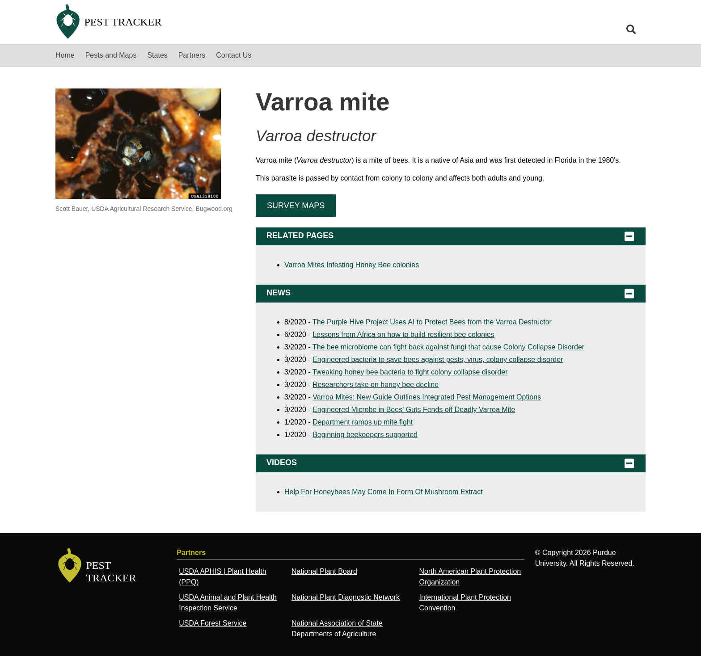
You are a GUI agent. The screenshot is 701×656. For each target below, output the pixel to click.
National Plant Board (324, 571)
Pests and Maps (111, 55)
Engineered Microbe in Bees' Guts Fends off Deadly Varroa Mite (413, 409)
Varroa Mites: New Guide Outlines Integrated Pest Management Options (426, 397)
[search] (631, 29)
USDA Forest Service (212, 623)
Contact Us (233, 55)
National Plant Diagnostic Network (345, 597)
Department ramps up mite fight (362, 422)
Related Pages (450, 236)
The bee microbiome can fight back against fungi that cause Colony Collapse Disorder (448, 347)
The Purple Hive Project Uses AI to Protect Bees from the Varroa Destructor (432, 322)
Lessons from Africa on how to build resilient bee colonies (403, 334)
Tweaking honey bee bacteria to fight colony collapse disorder (410, 372)
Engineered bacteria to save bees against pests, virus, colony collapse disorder (437, 359)
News (450, 293)
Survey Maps (296, 205)
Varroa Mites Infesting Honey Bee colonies (351, 265)
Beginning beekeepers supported (365, 434)
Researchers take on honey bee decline (375, 384)
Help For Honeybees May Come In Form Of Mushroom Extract (383, 492)
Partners (191, 55)
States (157, 55)
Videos (450, 463)
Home (65, 55)
